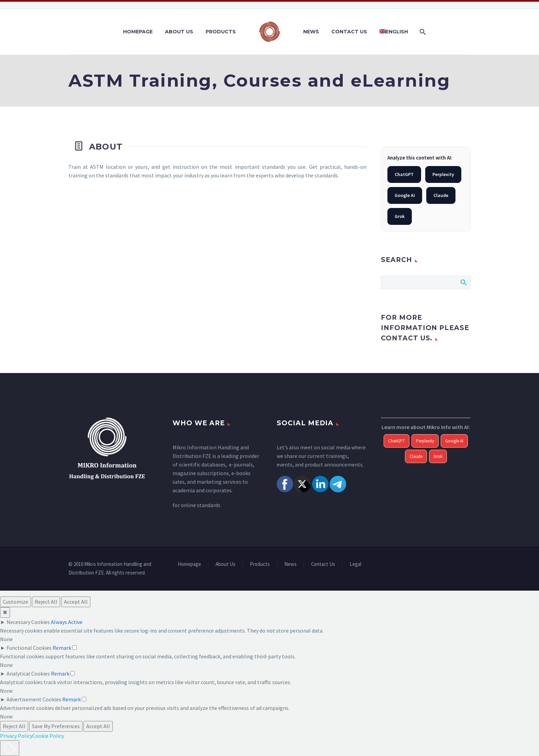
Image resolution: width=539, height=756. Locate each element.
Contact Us (349, 32)
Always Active (66, 621)
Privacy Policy (16, 735)
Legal (355, 564)
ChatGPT (404, 174)
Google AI (405, 195)
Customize (15, 601)
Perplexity (443, 174)
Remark (62, 647)
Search (463, 282)
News (311, 32)
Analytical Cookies (28, 673)
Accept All (76, 601)
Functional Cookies (29, 647)
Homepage (138, 32)
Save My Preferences (56, 726)
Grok (400, 216)
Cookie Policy (48, 735)
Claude (440, 195)
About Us (179, 32)
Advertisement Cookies (34, 699)
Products (221, 32)
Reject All (46, 601)
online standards (200, 505)
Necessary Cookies (28, 621)
